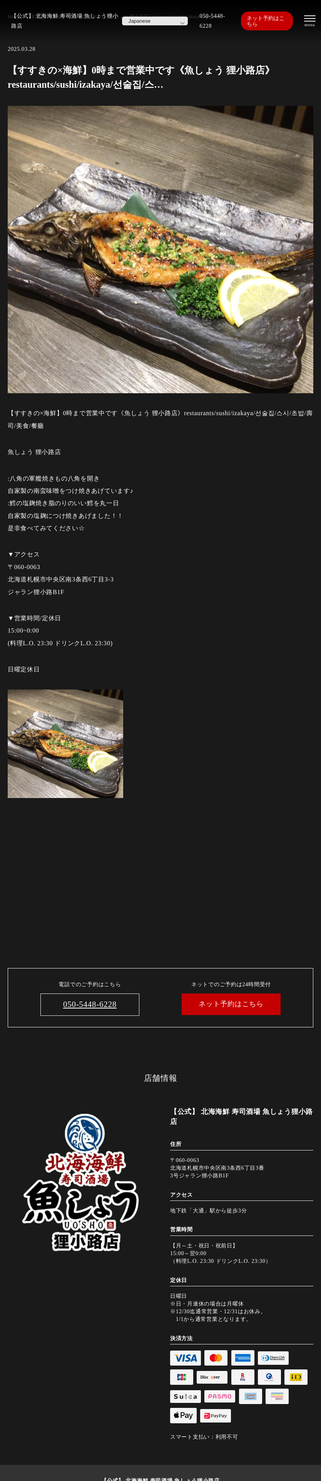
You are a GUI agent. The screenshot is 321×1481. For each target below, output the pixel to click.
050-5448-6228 (212, 21)
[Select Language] (155, 21)
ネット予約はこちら (265, 21)
